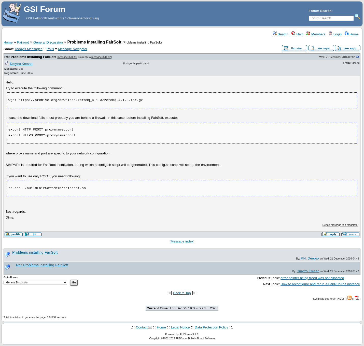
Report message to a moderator (340, 225)
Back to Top (182, 293)
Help (297, 34)
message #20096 (67, 57)
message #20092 (101, 57)
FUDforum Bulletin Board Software (195, 338)
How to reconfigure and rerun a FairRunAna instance (320, 284)
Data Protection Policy (211, 327)
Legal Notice (180, 327)
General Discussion (48, 42)
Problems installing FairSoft (35, 252)
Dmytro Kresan (21, 64)
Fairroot (23, 42)
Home (352, 34)
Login (335, 34)
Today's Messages (28, 49)
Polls (50, 49)
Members (315, 34)
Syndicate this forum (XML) (328, 298)
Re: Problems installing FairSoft (30, 57)
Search (280, 34)
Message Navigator (72, 49)
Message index (182, 241)
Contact (142, 327)
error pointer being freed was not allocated (312, 278)
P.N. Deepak (310, 258)
